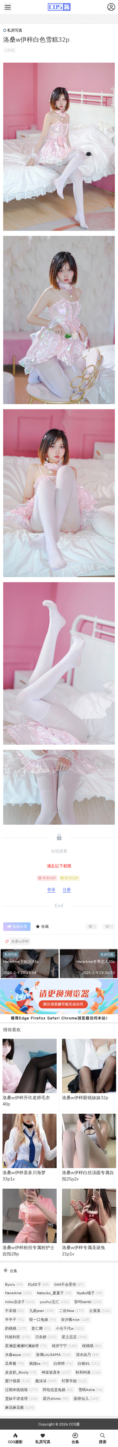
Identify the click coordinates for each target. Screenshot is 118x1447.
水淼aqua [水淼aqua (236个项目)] (18, 1354)
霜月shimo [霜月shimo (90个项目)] (56, 1398)
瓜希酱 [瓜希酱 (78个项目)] (14, 1363)
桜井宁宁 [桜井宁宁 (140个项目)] (64, 1345)
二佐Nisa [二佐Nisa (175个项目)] (71, 1310)
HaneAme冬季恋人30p (95, 961)
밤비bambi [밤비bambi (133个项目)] (88, 1301)
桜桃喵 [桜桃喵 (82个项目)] (91, 1345)
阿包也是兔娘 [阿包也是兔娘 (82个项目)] (58, 1389)
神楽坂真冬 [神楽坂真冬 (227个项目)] (56, 1372)
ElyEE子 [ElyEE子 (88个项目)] (38, 1284)
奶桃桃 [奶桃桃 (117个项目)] (15, 1328)
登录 (51, 889)
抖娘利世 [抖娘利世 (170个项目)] (17, 1336)
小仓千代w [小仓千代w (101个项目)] (70, 1328)
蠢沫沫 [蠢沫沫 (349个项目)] (46, 1380)
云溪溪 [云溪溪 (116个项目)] (99, 1310)
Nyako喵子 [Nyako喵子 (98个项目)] (90, 1292)
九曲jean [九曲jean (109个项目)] (41, 1310)
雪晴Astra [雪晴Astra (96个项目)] (90, 1389)
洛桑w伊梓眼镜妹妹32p (85, 1097)
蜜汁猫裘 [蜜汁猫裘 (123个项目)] (17, 1380)
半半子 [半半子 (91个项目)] (14, 1319)
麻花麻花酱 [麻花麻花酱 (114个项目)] (19, 1407)
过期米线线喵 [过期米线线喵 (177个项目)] (21, 1389)
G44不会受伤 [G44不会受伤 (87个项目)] (69, 1284)
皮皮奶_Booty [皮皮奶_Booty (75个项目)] (21, 1372)
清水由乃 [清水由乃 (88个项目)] (87, 1354)
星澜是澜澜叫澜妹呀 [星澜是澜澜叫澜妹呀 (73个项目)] (26, 1345)
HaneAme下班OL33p (21, 961)
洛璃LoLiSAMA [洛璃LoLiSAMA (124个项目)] (53, 1354)
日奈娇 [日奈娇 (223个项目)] (46, 1336)
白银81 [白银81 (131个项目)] (89, 1363)
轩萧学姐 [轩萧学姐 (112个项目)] (74, 1380)
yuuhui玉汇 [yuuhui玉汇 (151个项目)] (54, 1301)
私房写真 (12, 30)
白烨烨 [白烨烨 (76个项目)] (63, 1363)
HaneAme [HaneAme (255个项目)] (18, 1292)
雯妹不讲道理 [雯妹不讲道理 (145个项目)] (21, 1398)
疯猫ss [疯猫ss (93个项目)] (38, 1363)
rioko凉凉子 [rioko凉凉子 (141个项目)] (20, 1301)
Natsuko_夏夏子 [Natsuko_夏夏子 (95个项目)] (54, 1292)
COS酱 (74, 1424)
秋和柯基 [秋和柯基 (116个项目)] (88, 1372)
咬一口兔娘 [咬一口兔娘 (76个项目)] (42, 1319)
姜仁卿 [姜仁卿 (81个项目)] (41, 1328)
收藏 (42, 926)
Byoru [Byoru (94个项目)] (14, 1284)
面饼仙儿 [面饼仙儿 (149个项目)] (86, 1398)
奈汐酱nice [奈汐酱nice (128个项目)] (75, 1319)
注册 (67, 889)
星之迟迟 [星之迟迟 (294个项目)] (74, 1336)
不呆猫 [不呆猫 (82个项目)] (14, 1310)
